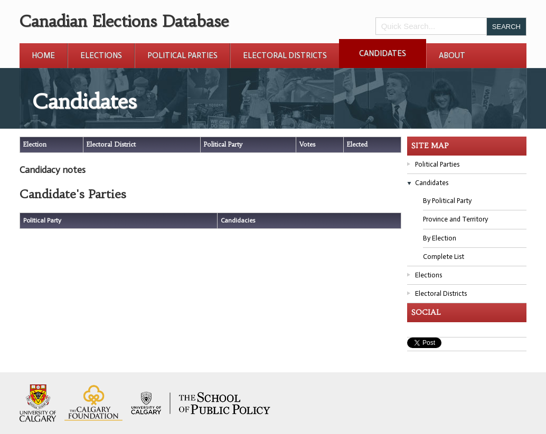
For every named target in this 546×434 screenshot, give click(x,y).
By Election (439, 238)
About (452, 55)
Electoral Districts (285, 55)
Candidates (382, 53)
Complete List (443, 257)
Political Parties (182, 55)
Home (43, 55)
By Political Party (447, 201)
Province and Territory (455, 219)
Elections (101, 55)
